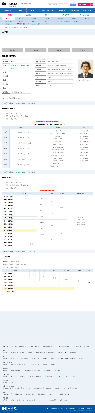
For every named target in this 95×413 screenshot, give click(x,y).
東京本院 (5, 370)
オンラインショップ (65, 346)
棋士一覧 (13, 358)
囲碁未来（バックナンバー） (54, 376)
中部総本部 (28, 370)
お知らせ (78, 346)
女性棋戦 (29, 15)
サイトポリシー (44, 408)
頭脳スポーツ (52, 394)
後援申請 (45, 364)
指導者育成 (66, 388)
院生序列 (45, 358)
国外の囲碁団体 (41, 394)
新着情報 (5, 352)
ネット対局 (34, 346)
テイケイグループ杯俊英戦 (62, 21)
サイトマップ (90, 408)
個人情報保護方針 (70, 408)
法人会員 (13, 382)
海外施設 (57, 370)
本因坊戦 (60, 18)
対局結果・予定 (50, 352)
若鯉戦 (76, 21)
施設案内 (5, 368)
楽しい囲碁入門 (7, 388)
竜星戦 (21, 21)
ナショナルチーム (23, 358)
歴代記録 (82, 50)
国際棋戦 (47, 15)
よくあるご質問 (52, 400)
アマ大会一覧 (35, 364)
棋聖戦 (8, 18)
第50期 (35, 50)
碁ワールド (14, 376)
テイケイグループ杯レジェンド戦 (37, 24)
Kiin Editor (17, 388)
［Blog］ (66, 358)
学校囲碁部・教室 (17, 394)
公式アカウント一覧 (30, 400)
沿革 (20, 400)
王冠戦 (8, 24)
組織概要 (5, 400)
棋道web (23, 376)
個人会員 (5, 382)
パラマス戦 (31, 103)
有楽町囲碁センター (16, 370)
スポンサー (42, 400)
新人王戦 (47, 21)
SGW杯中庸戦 (21, 24)
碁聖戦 (74, 18)
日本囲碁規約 (73, 352)
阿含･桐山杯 (8, 21)
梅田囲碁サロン (47, 370)
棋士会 (52, 358)
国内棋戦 (11, 15)
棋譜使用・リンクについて (57, 408)
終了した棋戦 (84, 15)
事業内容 (13, 400)
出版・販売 (6, 374)
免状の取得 (48, 388)
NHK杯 (34, 21)
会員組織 (5, 380)
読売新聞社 (14, 65)
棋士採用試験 (35, 358)
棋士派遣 (53, 364)
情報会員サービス (48, 346)
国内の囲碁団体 (30, 394)
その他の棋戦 (65, 15)
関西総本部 (37, 370)
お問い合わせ (63, 400)
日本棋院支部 (6, 394)
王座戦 (34, 18)
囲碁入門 (5, 346)
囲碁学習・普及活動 (8, 386)
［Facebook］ (72, 358)
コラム (87, 346)
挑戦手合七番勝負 (8, 103)
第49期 (59, 50)
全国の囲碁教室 (38, 388)
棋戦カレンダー (62, 352)
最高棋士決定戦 (20, 103)
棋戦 (12, 27)
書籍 (67, 376)
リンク (5, 392)
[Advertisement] (47, 41)
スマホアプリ (26, 388)
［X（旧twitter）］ (81, 358)
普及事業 (57, 388)
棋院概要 (5, 398)
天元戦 (47, 18)
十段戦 (87, 18)
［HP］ (62, 358)
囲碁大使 (74, 388)
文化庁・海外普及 (64, 394)
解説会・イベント (23, 364)
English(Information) (26, 3)
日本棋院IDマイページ (18, 346)
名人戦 (21, 18)
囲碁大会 (13, 364)
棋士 (4, 356)
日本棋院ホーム (5, 27)
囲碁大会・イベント (8, 362)
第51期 (12, 50)
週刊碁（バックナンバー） (37, 376)
